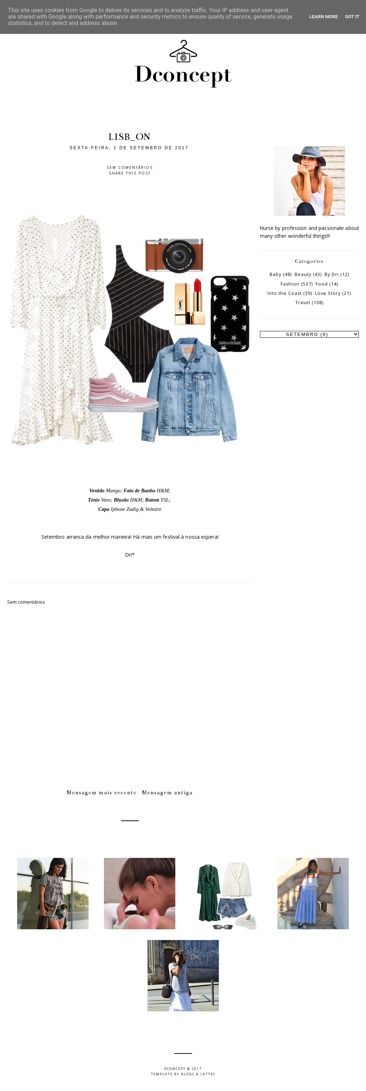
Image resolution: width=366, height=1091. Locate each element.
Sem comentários (130, 167)
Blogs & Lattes (198, 1074)
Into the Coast (284, 293)
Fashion (290, 284)
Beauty (303, 274)
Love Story (328, 293)
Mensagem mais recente (102, 792)
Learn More (324, 16)
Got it (352, 16)
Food (322, 284)
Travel (302, 303)
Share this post (130, 173)
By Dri (332, 274)
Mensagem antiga (167, 792)
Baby (275, 274)
